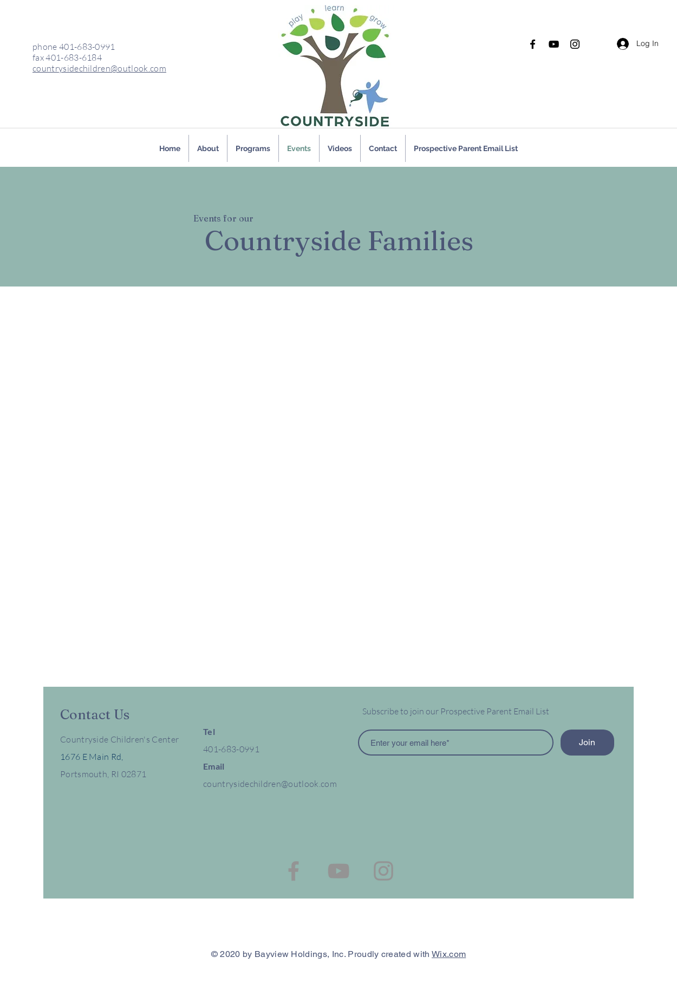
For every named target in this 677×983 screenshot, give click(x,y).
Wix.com (449, 954)
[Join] (587, 743)
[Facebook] (532, 44)
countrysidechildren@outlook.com (99, 68)
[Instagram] (575, 44)
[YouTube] (554, 44)
